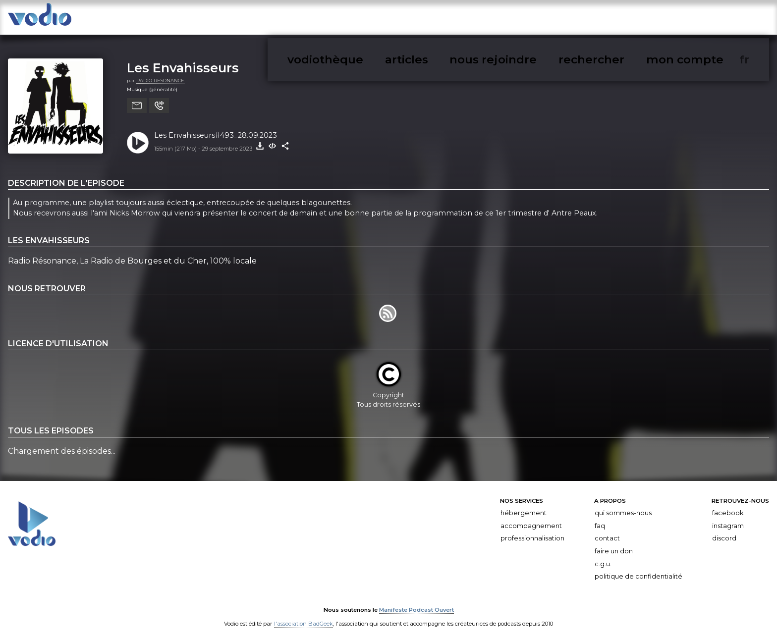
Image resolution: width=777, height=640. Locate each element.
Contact (607, 533)
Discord (724, 533)
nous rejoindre (615, 19)
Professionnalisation (532, 533)
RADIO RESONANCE (160, 75)
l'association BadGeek (303, 618)
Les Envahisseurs (183, 62)
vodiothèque (518, 19)
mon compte (727, 19)
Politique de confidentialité (638, 571)
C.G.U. (603, 558)
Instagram (728, 520)
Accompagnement (531, 520)
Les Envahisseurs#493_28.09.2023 (215, 129)
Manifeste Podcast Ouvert (416, 604)
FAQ (600, 520)
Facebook (727, 507)
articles (565, 19)
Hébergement (523, 507)
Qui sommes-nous (623, 507)
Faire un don (614, 545)
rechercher (673, 19)
